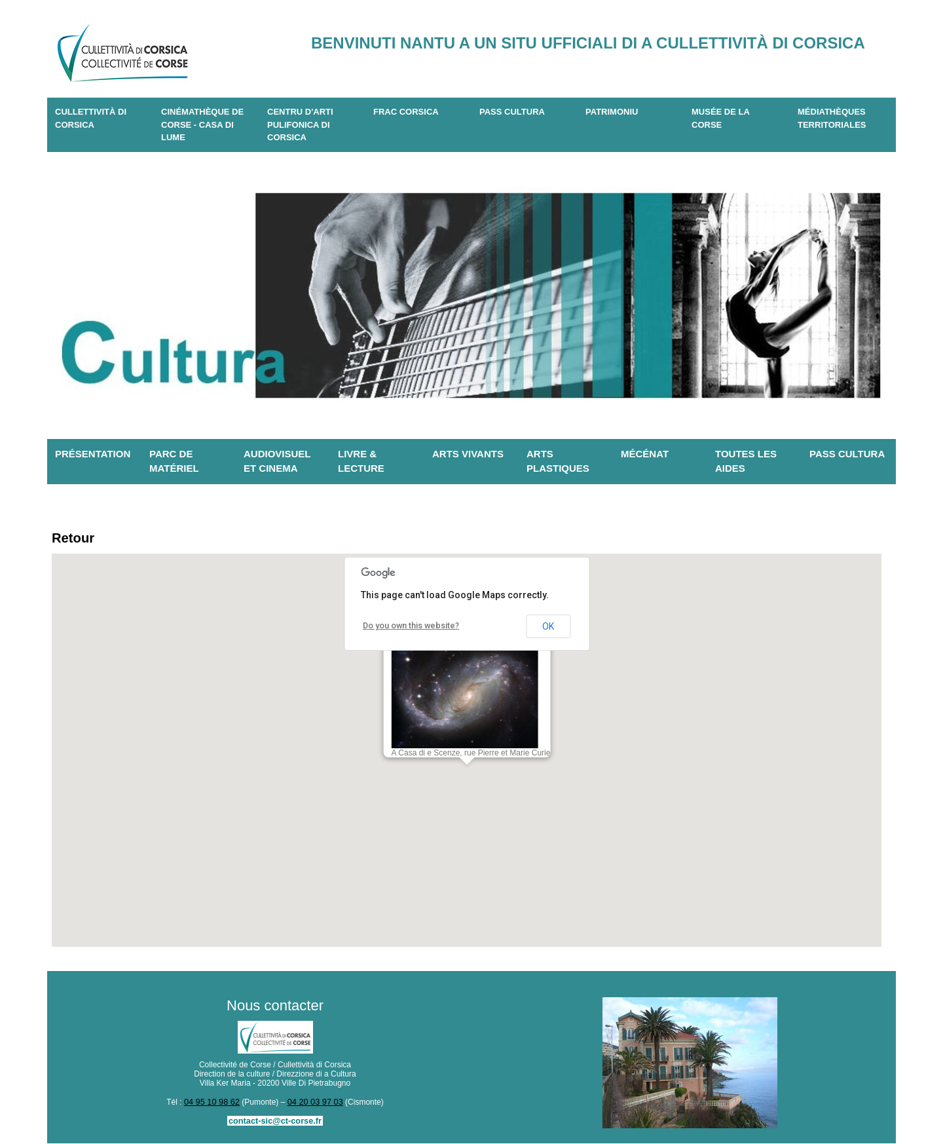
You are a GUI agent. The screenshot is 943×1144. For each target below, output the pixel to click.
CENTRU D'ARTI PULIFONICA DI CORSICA (300, 124)
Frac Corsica (406, 112)
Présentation (92, 453)
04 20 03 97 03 (313, 1103)
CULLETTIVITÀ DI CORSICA (90, 118)
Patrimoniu (611, 112)
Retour (75, 539)
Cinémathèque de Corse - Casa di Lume (202, 124)
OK (548, 628)
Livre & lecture (361, 461)
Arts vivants (468, 453)
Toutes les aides (746, 461)
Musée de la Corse (721, 118)
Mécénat (645, 453)
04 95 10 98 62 (213, 1103)
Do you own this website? (409, 627)
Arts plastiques (558, 461)
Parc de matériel (174, 461)
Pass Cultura (512, 112)
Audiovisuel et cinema (277, 461)
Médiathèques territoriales (832, 118)
